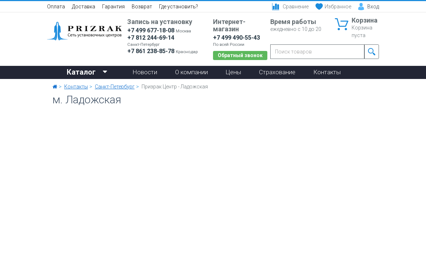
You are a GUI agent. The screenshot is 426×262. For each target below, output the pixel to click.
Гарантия (113, 6)
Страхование (277, 72)
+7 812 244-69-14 (150, 37)
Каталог (87, 71)
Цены (233, 72)
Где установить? (178, 6)
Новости (145, 72)
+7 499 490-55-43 (236, 37)
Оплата (56, 6)
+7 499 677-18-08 (150, 30)
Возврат (142, 6)
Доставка (83, 6)
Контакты (327, 72)
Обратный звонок (240, 55)
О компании (191, 72)
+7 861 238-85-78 (150, 51)
